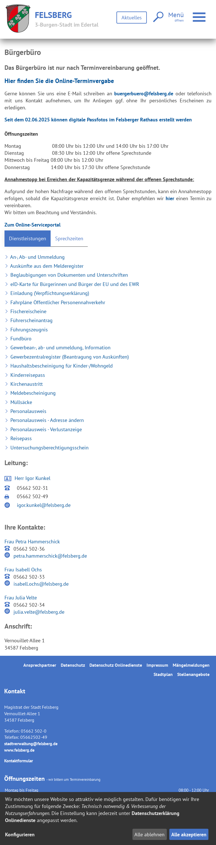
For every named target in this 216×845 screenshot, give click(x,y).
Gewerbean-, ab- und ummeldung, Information (57, 347)
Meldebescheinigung (30, 393)
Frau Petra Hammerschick (32, 541)
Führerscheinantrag (28, 320)
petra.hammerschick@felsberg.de (50, 556)
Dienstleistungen (27, 238)
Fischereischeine (25, 311)
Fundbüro (18, 338)
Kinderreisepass (24, 375)
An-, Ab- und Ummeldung (34, 257)
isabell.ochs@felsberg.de (41, 584)
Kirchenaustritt (23, 384)
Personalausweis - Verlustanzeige (43, 429)
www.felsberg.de (19, 750)
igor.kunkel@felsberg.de (44, 505)
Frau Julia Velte (20, 597)
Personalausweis (25, 411)
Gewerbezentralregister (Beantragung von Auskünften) (66, 357)
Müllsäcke (18, 402)
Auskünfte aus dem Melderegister (44, 266)
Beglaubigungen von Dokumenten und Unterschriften (66, 275)
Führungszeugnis (26, 329)
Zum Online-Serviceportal (32, 224)
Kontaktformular (18, 760)
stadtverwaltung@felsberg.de (31, 743)
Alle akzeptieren (188, 834)
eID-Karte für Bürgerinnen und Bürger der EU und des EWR (71, 284)
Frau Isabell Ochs (23, 569)
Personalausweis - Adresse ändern (44, 420)
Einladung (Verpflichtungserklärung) (46, 293)
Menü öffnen (200, 14)
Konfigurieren (20, 834)
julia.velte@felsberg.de (39, 612)
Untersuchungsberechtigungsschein (46, 447)
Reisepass (18, 438)
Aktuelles (132, 17)
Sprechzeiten (69, 238)
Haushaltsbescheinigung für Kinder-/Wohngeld (58, 366)
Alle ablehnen (149, 834)
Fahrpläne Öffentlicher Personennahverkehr (54, 302)
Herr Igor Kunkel (32, 478)
